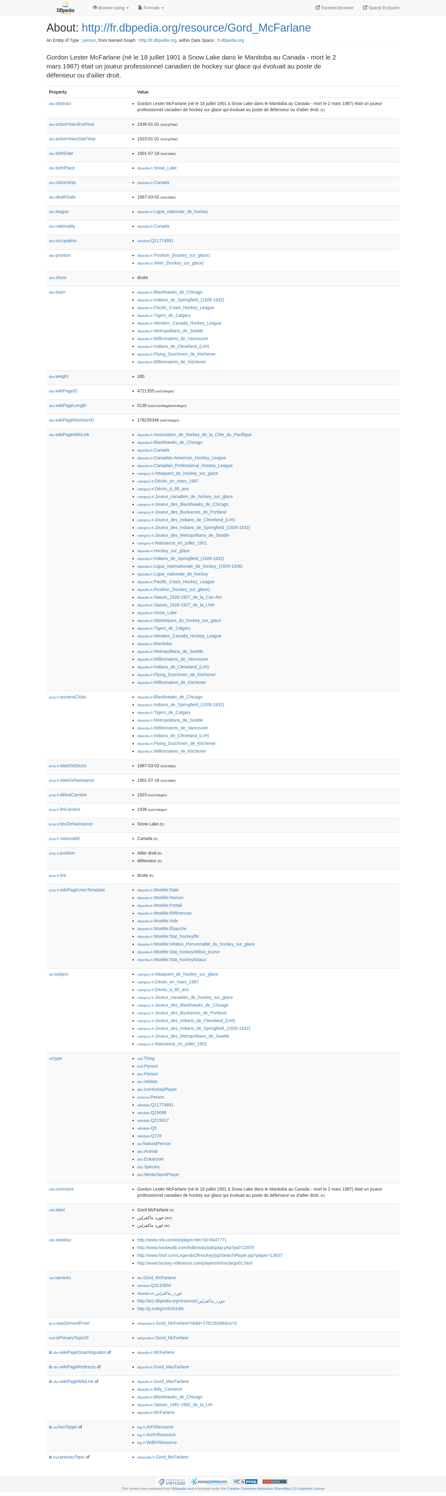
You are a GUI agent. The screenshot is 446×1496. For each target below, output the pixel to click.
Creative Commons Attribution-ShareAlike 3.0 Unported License (276, 1488)
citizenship (62, 182)
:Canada (153, 182)
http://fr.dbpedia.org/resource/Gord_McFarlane (196, 27)
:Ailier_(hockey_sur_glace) (170, 262)
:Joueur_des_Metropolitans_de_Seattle (183, 535)
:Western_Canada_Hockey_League (179, 323)
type (55, 1058)
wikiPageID (63, 390)
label (57, 1209)
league (59, 211)
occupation (63, 240)
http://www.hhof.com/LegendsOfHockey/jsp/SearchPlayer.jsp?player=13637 (209, 1255)
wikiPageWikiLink (69, 434)
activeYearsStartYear (72, 138)
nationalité (64, 838)
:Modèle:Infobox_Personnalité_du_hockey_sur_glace (196, 944)
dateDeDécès (67, 765)
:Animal (147, 1151)
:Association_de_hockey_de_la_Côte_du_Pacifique (194, 434)
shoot (57, 277)
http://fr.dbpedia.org (158, 40)
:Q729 (149, 1135)
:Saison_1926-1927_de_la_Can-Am (179, 597)
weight (58, 376)
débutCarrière (68, 794)
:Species (148, 1166)
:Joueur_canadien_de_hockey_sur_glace (185, 496)
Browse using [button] (111, 7)
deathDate (62, 197)
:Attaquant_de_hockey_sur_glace (177, 473)
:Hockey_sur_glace (163, 550)
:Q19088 (151, 1112)
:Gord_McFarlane (156, 1277)
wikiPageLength (67, 405)
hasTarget (65, 1426)
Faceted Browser (335, 7)
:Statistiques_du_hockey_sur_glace (179, 620)
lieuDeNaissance (71, 823)
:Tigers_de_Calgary (163, 315)
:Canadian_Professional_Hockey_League (185, 465)
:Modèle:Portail (159, 905)
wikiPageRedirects (74, 1366)
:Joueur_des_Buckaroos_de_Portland (181, 512)
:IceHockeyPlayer (157, 1089)
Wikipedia (178, 1488)
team (57, 292)
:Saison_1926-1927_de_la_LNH (176, 604)
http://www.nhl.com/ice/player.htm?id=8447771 (182, 1239)
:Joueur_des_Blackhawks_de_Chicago (183, 504)
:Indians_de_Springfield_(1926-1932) (180, 299)
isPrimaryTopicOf (69, 1337)
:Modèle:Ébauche (161, 928)
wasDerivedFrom (69, 1323)
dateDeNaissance (71, 780)
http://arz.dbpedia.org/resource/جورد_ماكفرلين (181, 1300)
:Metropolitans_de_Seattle (170, 330)
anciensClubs (67, 696)
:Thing (146, 1058)
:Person (147, 1066)
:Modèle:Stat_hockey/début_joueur (178, 951)
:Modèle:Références (164, 913)
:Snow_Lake (157, 167)
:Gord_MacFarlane (163, 1366)
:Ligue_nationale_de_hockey (172, 211)
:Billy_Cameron (159, 1389)
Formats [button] (151, 7)
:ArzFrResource (156, 1434)
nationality (62, 226)
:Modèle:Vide (157, 920)
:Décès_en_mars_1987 (168, 481)
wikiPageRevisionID (71, 420)
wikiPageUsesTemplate (77, 889)
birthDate (61, 153)
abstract (60, 103)
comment (61, 1189)
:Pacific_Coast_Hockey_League (175, 307)
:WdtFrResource (157, 1442)
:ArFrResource (155, 1426)
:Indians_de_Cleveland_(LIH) (173, 346)
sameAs (60, 1277)
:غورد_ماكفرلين (159, 1293)
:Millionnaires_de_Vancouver (172, 338)
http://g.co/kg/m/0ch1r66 (160, 1308)
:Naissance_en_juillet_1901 (172, 542)
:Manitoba (154, 643)
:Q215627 (153, 1120)
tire (57, 875)
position (60, 255)
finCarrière (64, 809)
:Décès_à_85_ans (163, 488)
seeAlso (60, 1239)
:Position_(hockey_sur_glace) (173, 255)
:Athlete (147, 1081)
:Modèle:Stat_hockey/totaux (171, 959)
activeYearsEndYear (71, 124)
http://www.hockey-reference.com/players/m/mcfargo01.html (194, 1263)
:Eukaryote (150, 1159)
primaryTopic (69, 1456)
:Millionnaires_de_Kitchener (171, 361)
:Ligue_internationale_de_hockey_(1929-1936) (190, 566)
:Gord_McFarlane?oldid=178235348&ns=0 (187, 1323)
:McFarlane (155, 1352)
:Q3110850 (154, 1285)
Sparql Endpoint (381, 7)
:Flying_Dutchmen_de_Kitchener (176, 354)
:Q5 (147, 1128)
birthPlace (62, 167)
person (89, 40)
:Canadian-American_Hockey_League (181, 457)
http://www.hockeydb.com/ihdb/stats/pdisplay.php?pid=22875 (195, 1247)
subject (58, 974)
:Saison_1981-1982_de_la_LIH (174, 1404)
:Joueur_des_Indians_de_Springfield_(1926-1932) (193, 527)
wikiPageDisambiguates (79, 1352)
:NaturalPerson (154, 1143)
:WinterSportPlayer (158, 1174)
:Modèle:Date (158, 889)
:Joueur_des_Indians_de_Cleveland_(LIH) (186, 519)
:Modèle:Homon (160, 897)
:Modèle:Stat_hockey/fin (168, 936)
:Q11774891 (155, 240)
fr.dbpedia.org (230, 40)
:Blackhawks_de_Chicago (170, 292)
